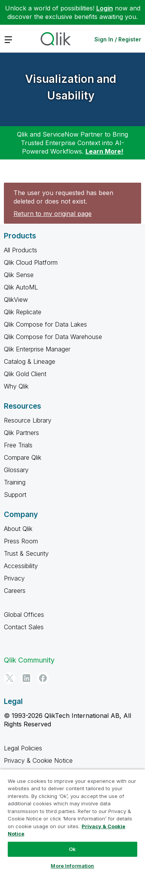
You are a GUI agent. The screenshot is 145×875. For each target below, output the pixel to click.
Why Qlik (16, 386)
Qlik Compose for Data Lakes (45, 324)
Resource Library (27, 420)
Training (15, 482)
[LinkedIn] (26, 678)
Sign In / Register (117, 39)
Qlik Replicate (22, 312)
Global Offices (24, 614)
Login (104, 8)
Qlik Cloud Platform (31, 262)
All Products (20, 250)
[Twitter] (9, 678)
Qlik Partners (21, 433)
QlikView (16, 299)
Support (15, 494)
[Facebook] (43, 678)
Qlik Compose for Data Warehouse (53, 337)
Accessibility (21, 566)
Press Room (21, 541)
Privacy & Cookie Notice (38, 760)
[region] (72, 822)
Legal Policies (23, 748)
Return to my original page (53, 213)
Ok (72, 849)
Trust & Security (26, 553)
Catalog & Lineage (29, 361)
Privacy (14, 578)
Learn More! (104, 151)
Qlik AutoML (21, 287)
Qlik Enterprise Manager (37, 349)
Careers (15, 590)
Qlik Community (29, 660)
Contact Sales (24, 627)
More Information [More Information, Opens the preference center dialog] (72, 866)
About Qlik (18, 529)
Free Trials (18, 445)
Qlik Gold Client (25, 374)
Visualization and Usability (70, 87)
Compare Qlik (22, 457)
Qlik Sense (19, 275)
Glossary (16, 470)
